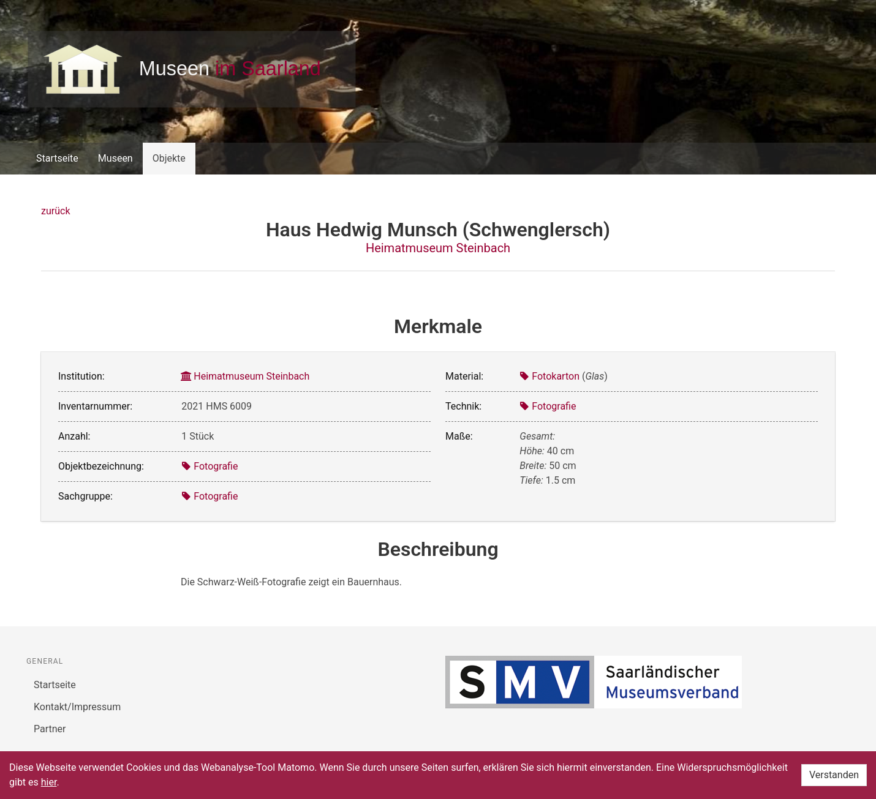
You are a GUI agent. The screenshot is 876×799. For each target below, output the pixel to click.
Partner (50, 729)
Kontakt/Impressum (77, 707)
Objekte (169, 158)
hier (49, 782)
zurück (55, 211)
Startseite (57, 158)
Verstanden (834, 775)
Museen (115, 158)
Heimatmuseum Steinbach (438, 248)
